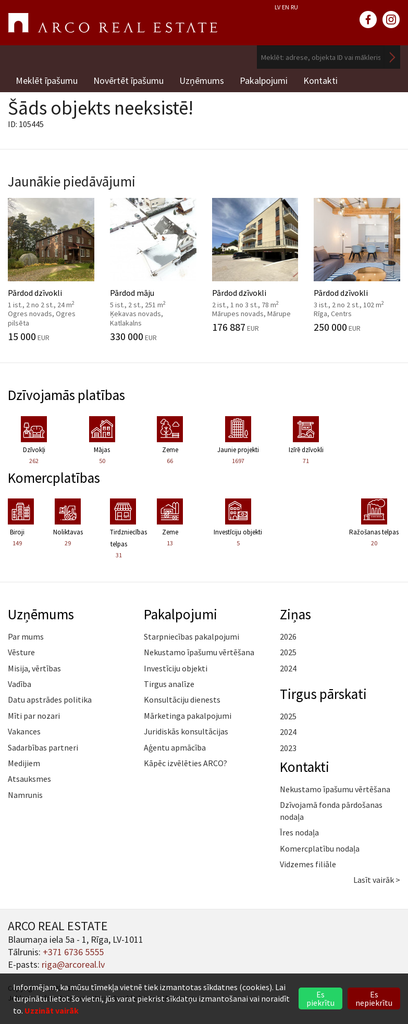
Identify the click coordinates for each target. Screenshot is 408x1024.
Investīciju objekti (175, 668)
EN (285, 7)
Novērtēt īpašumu (128, 80)
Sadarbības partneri (43, 747)
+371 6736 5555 (73, 952)
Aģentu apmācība (175, 747)
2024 (288, 668)
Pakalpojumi (264, 80)
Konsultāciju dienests (182, 699)
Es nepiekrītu (373, 998)
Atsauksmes (29, 778)
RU (294, 7)
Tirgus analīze (169, 684)
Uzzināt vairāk (51, 1010)
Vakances (24, 731)
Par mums (26, 636)
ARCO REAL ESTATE (112, 23)
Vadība (19, 684)
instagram (391, 20)
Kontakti (320, 80)
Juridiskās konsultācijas (186, 731)
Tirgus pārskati (323, 694)
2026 (288, 636)
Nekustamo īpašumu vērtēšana (199, 652)
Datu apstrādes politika (50, 699)
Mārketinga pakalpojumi (187, 715)
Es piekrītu (320, 998)
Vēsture (21, 652)
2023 (288, 748)
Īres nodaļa (299, 832)
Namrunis (25, 795)
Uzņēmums (201, 80)
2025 (288, 652)
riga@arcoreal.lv (73, 964)
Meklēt (392, 57)
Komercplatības (54, 477)
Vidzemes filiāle (308, 864)
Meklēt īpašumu (47, 80)
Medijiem (24, 763)
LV (277, 7)
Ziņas (295, 614)
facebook (368, 20)
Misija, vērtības (34, 668)
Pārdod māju (153, 270)
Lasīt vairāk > (376, 880)
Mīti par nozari (34, 715)
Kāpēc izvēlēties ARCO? (185, 763)
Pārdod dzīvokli (51, 270)
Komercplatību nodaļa (320, 848)
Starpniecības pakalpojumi (191, 636)
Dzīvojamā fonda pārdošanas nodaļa (331, 810)
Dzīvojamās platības (66, 395)
